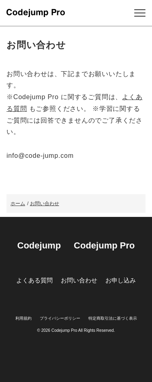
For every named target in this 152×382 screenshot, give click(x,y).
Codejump (39, 245)
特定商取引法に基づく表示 (112, 318)
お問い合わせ (44, 203)
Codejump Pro (104, 245)
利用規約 (23, 318)
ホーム (18, 203)
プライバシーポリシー (60, 318)
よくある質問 (34, 280)
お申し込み (120, 280)
